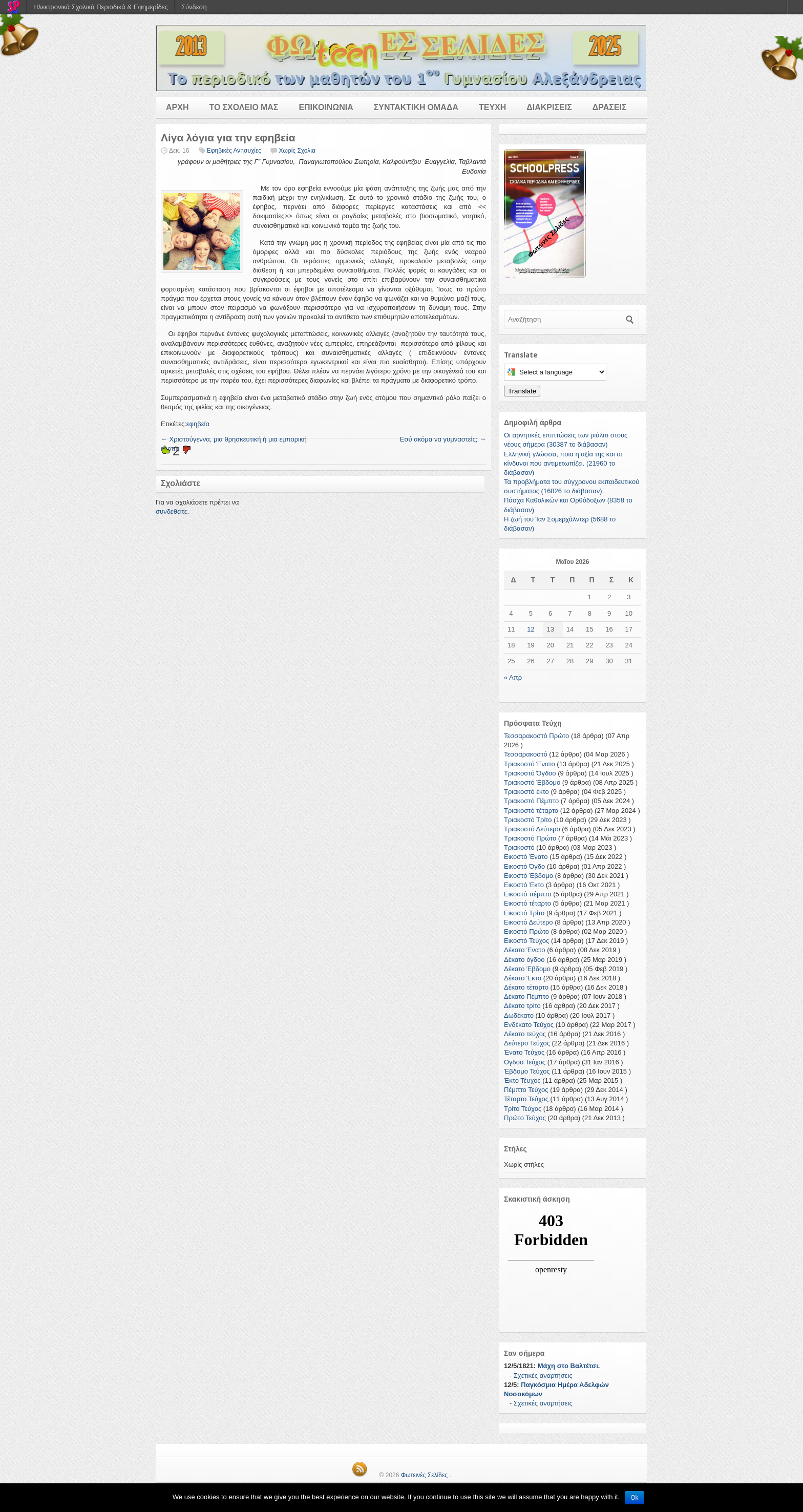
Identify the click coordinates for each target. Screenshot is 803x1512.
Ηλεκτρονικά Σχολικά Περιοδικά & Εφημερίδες (100, 7)
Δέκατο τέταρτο (526, 987)
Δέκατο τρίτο (522, 1006)
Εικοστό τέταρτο (527, 903)
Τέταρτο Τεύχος (526, 1099)
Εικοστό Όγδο (524, 866)
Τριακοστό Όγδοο (530, 773)
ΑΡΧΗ (177, 107)
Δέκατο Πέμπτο (526, 996)
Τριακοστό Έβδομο (532, 782)
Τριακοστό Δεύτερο (532, 829)
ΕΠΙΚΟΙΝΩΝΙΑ (326, 107)
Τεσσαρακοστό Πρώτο (536, 736)
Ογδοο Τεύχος (524, 1062)
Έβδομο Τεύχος (527, 1071)
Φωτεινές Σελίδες (424, 1475)
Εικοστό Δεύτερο (528, 922)
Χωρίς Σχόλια (297, 150)
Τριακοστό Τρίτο (528, 820)
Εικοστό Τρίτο (524, 913)
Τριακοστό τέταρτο (531, 810)
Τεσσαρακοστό (525, 754)
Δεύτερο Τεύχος (527, 1043)
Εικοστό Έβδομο (528, 875)
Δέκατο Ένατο (524, 950)
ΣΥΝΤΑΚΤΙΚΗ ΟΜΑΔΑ (416, 107)
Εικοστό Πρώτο (526, 931)
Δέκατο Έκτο (522, 978)
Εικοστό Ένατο (526, 856)
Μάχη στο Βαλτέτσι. (569, 1366)
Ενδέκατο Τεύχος (529, 1024)
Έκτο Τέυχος (522, 1080)
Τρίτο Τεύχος (522, 1108)
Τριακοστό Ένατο (529, 764)
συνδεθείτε (171, 511)
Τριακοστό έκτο (526, 791)
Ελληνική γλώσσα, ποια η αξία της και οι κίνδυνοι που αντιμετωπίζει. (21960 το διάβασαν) (563, 463)
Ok (634, 1497)
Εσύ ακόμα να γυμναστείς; (443, 439)
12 (530, 629)
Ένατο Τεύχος (524, 1052)
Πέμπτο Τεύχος (526, 1090)
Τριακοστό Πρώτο (530, 838)
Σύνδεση (194, 7)
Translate (522, 391)
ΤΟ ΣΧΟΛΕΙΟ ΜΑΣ (243, 107)
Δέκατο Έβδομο (527, 969)
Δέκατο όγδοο (524, 959)
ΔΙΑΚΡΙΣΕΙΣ (549, 107)
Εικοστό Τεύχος (526, 940)
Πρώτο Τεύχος (525, 1118)
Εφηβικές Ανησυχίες (234, 150)
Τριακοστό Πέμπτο (531, 801)
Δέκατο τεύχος (525, 1034)
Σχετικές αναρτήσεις (543, 1375)
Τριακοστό (519, 847)
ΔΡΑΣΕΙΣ (610, 107)
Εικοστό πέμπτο (528, 894)
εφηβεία (197, 424)
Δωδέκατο (519, 1015)
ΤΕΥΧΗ (492, 107)
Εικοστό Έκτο (524, 885)
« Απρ (513, 677)
